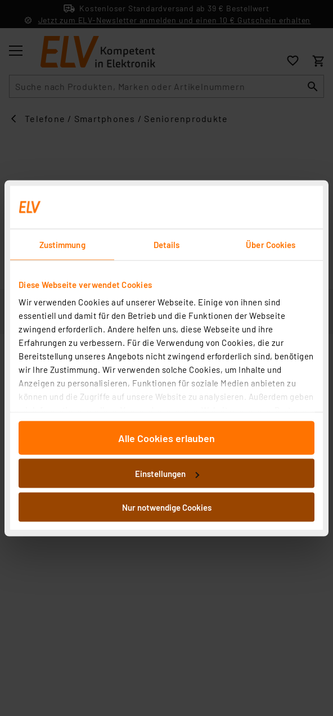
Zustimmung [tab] (62, 244)
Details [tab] (167, 244)
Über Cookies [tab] (270, 244)
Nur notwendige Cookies (167, 507)
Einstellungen (167, 474)
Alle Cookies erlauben (166, 437)
